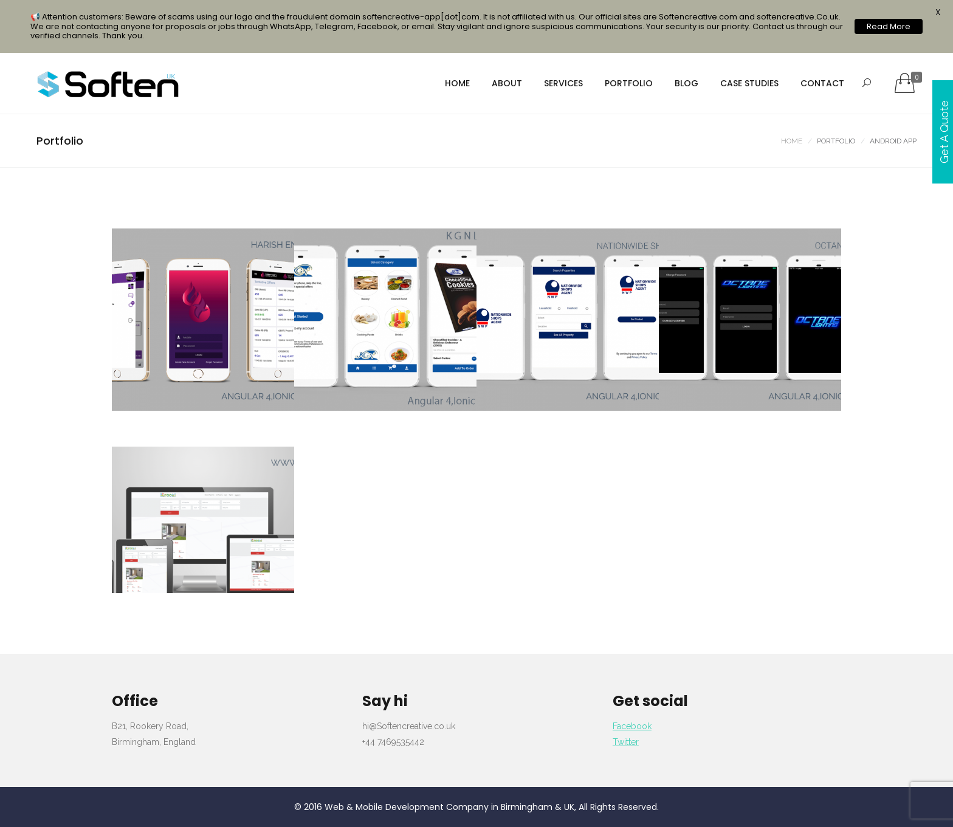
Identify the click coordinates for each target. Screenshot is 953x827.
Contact (822, 83)
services (563, 83)
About (507, 83)
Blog (686, 83)
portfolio (629, 83)
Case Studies (749, 83)
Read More (888, 26)
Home (457, 83)
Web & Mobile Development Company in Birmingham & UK (449, 807)
